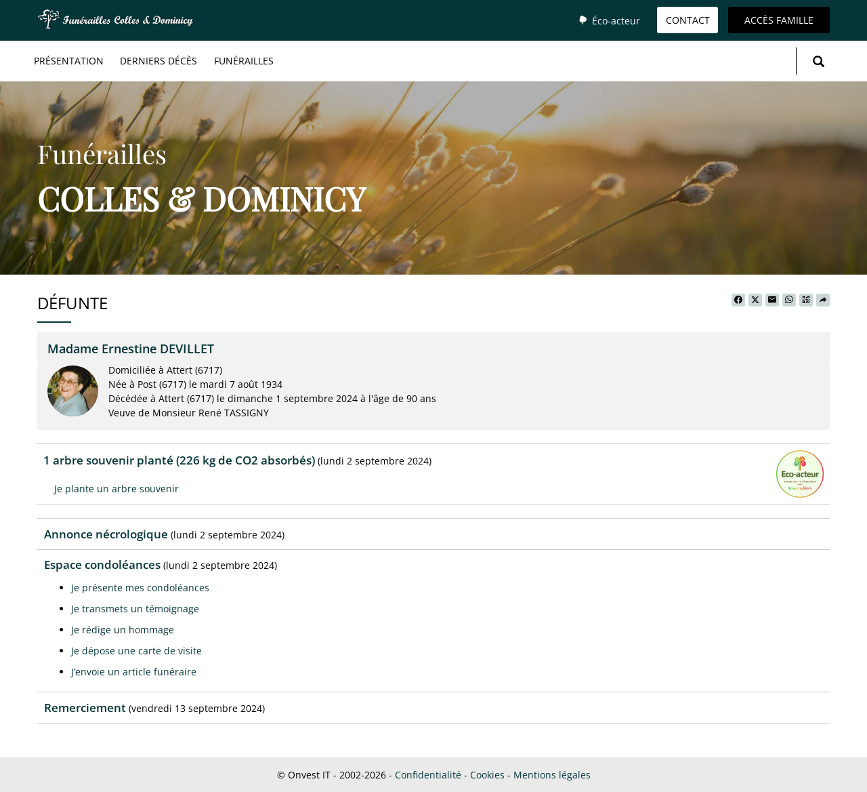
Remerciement (85, 707)
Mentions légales (552, 774)
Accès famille (778, 20)
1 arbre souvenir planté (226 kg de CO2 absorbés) (179, 460)
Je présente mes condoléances (140, 587)
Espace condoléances (102, 564)
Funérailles (244, 60)
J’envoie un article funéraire (133, 671)
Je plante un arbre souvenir (116, 488)
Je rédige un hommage (122, 629)
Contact (688, 20)
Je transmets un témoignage (135, 608)
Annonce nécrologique (106, 534)
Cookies (487, 774)
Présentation (69, 60)
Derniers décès (158, 60)
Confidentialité (428, 774)
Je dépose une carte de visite (136, 650)
